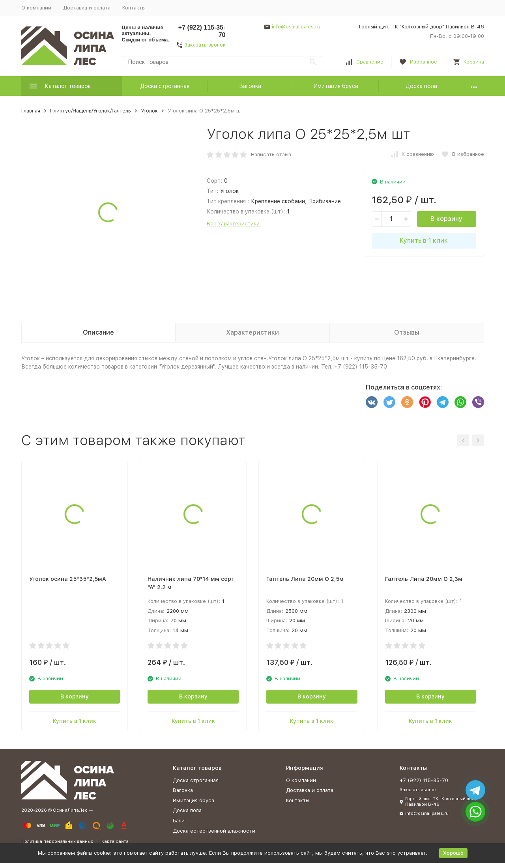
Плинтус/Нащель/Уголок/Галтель (90, 111)
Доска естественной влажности (214, 831)
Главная (30, 111)
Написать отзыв (271, 154)
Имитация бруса (335, 86)
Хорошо (453, 853)
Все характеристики (233, 224)
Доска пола (421, 86)
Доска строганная (164, 86)
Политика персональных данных (57, 841)
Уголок (149, 111)
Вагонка (250, 86)
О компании (36, 8)
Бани (179, 821)
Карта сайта (115, 841)
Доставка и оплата (86, 8)
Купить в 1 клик (424, 240)
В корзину (446, 219)
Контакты (134, 8)
